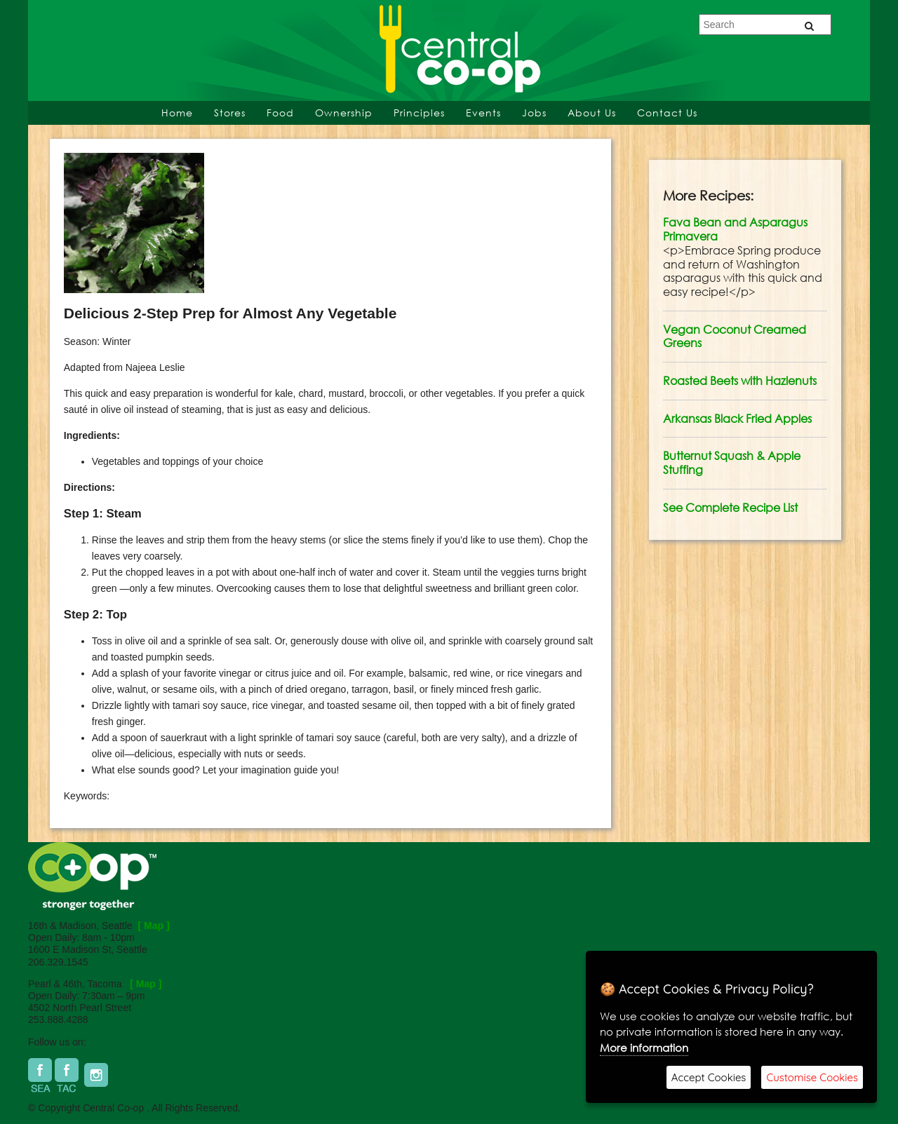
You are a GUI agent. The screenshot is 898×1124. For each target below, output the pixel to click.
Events (483, 113)
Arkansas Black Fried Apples (737, 419)
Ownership (344, 113)
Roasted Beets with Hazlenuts (740, 381)
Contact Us (667, 113)
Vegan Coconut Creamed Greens (734, 337)
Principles (419, 113)
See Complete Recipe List (730, 508)
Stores (230, 113)
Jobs (534, 113)
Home (177, 113)
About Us (592, 113)
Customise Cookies (812, 1077)
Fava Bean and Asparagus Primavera (735, 229)
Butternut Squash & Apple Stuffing (731, 463)
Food (280, 113)
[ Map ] (153, 925)
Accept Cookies (708, 1077)
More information (644, 1047)
